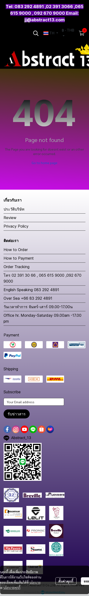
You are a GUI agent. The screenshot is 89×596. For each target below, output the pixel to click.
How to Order (16, 249)
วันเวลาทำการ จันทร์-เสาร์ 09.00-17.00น (38, 306)
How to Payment (19, 258)
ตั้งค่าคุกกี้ (65, 581)
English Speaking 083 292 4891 (31, 289)
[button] (36, 33)
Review (10, 217)
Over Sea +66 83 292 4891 (28, 298)
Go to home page (44, 162)
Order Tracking (16, 266)
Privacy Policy (16, 226)
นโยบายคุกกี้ (11, 587)
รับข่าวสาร (17, 414)
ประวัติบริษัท (14, 209)
